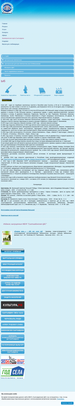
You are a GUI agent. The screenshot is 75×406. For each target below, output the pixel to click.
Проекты (7, 75)
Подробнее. (60, 399)
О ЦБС (6, 56)
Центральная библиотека (13, 60)
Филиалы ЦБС (9, 67)
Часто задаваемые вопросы (14, 71)
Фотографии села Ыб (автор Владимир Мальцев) (18, 210)
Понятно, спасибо (67, 403)
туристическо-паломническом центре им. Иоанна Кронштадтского (25, 159)
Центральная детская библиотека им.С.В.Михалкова (22, 64)
